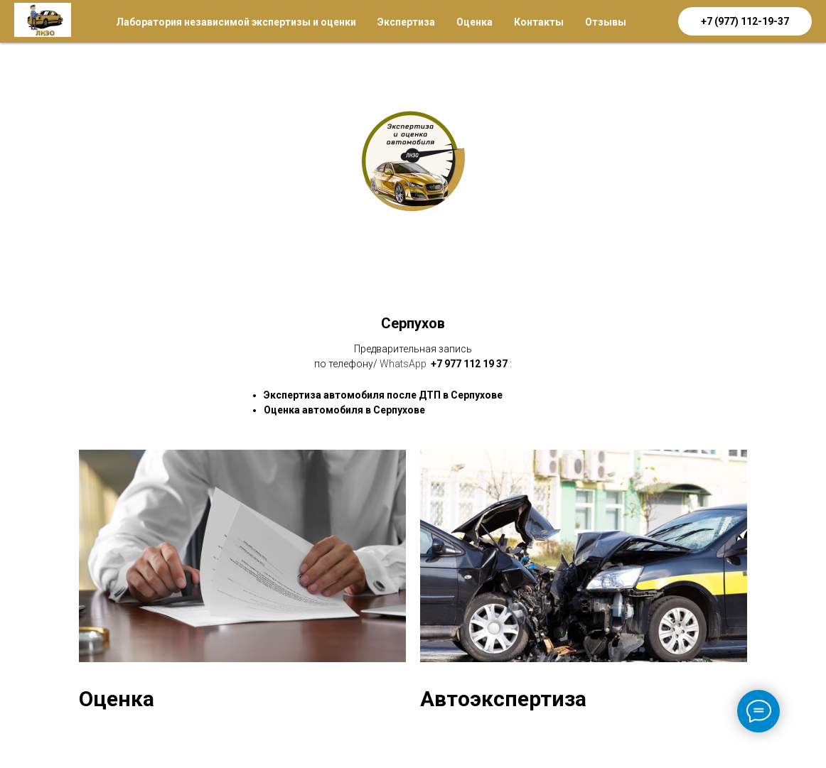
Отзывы (605, 22)
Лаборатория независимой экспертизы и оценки (236, 22)
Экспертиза (406, 22)
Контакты (539, 22)
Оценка (474, 22)
